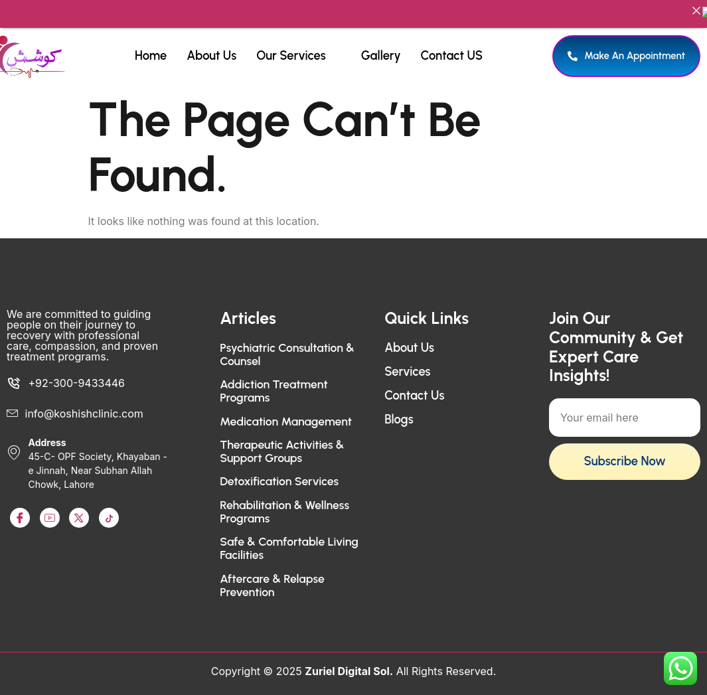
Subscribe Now (624, 451)
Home (151, 45)
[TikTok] (109, 508)
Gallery (381, 45)
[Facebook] (20, 508)
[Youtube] (50, 508)
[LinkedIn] (79, 508)
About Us (211, 45)
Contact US (452, 45)
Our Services (296, 45)
